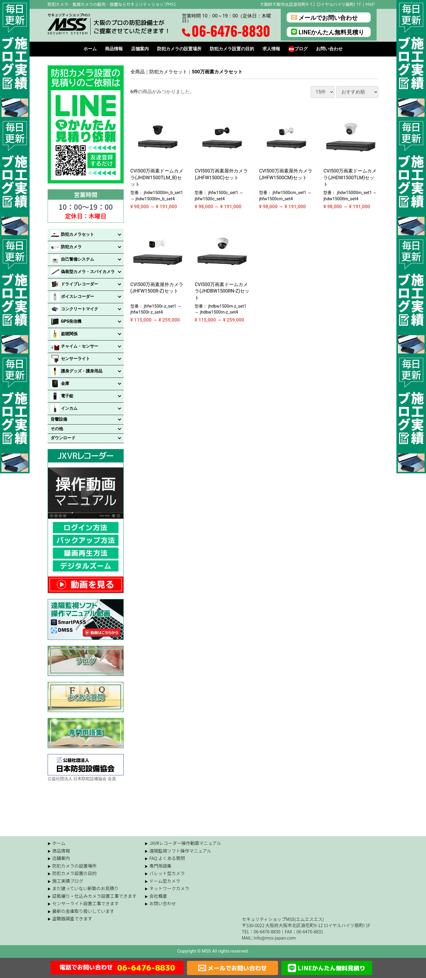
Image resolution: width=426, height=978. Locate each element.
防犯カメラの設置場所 (179, 48)
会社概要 (158, 896)
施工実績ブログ (67, 880)
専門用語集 (160, 865)
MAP (370, 4)
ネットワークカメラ (169, 888)
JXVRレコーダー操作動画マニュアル (185, 843)
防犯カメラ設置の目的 (232, 48)
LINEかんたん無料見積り (327, 32)
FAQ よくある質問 (167, 858)
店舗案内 (140, 48)
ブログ (298, 49)
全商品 (137, 72)
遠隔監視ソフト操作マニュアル (180, 850)
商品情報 (114, 48)
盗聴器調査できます (72, 918)
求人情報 (271, 48)
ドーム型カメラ (164, 880)
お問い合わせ (329, 48)
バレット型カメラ (167, 873)
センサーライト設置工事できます (85, 903)
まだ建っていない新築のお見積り (85, 888)
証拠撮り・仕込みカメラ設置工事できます (94, 896)
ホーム (90, 48)
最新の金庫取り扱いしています (83, 911)
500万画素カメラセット (217, 72)
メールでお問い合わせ (324, 17)
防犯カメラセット (168, 72)
